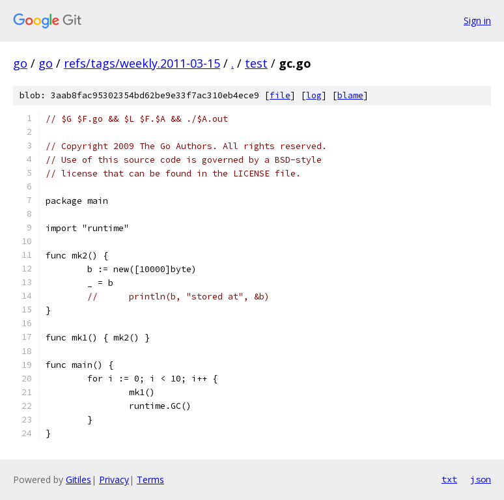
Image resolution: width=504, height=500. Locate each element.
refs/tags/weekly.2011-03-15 (142, 63)
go (20, 63)
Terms (150, 479)
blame (350, 95)
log (314, 95)
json (480, 479)
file (280, 95)
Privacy (114, 479)
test (256, 63)
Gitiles (78, 479)
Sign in (477, 20)
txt (449, 479)
